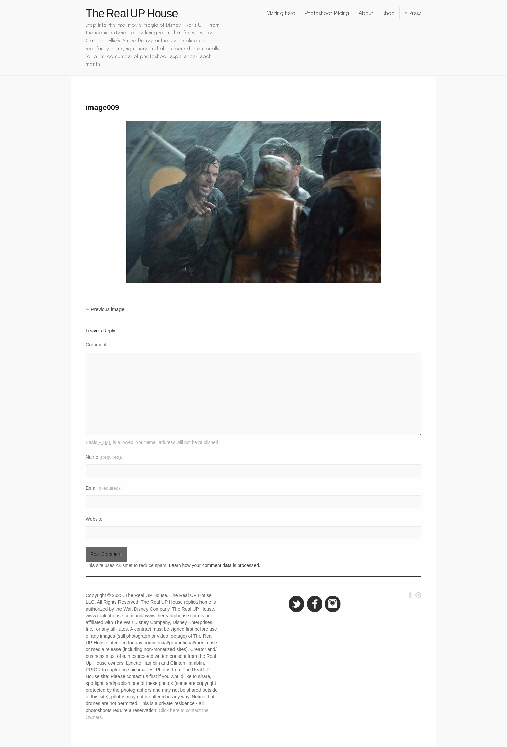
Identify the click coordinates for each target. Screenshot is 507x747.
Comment (96, 344)
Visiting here (281, 13)
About (366, 13)
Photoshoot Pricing (327, 13)
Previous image (107, 309)
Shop (389, 13)
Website (94, 519)
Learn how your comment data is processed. (214, 565)
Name (103, 457)
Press (415, 13)
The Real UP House (132, 13)
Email (103, 488)
